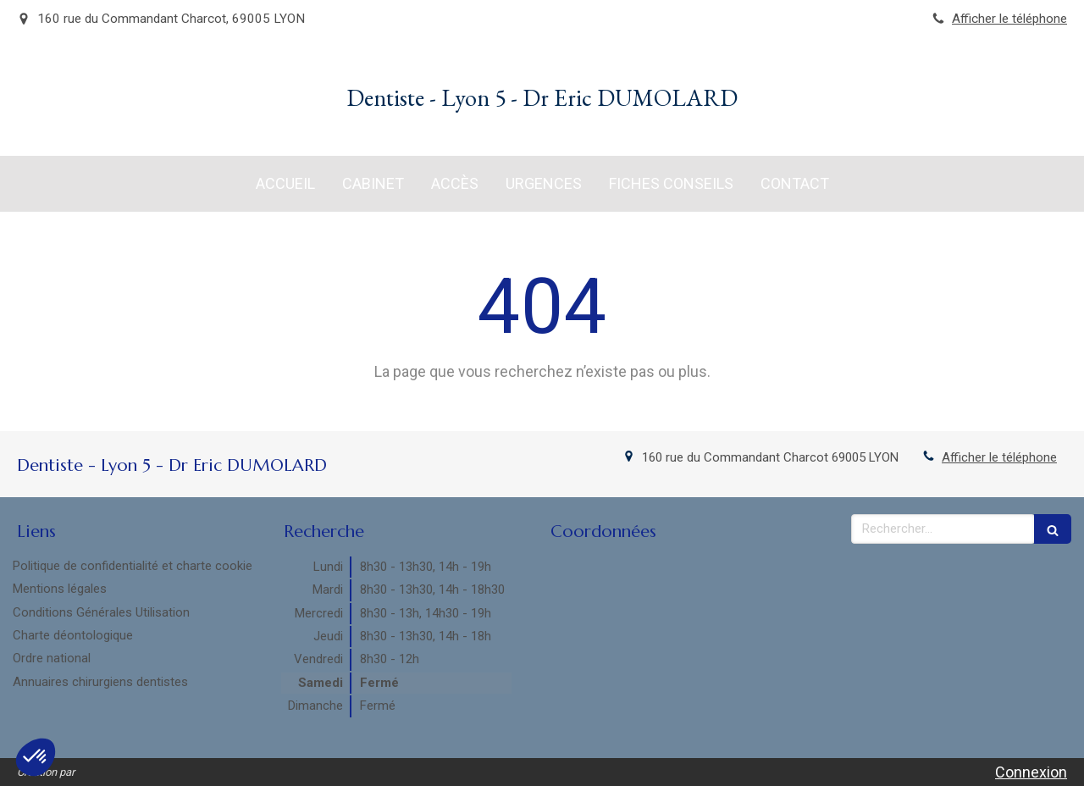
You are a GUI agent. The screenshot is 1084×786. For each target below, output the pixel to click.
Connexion (1031, 772)
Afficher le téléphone (1009, 18)
